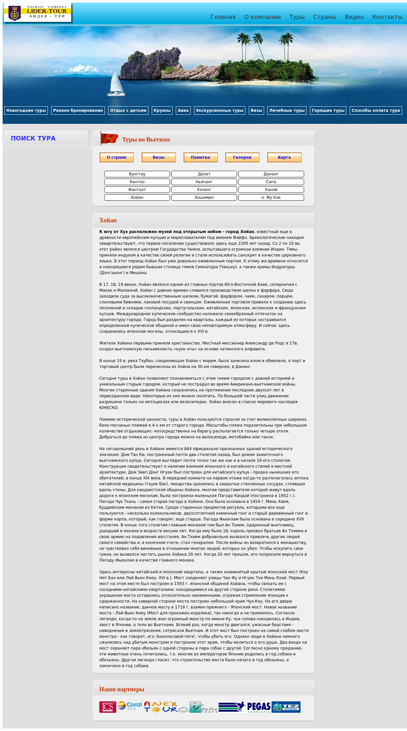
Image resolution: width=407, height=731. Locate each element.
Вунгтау (137, 174)
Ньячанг (204, 182)
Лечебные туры (287, 110)
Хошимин (204, 197)
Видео (354, 16)
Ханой (271, 189)
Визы (256, 110)
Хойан (137, 197)
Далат (204, 174)
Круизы (162, 110)
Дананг (271, 174)
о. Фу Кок (271, 197)
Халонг (204, 189)
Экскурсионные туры (220, 110)
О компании (262, 16)
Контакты (387, 16)
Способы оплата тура (376, 110)
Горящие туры (328, 110)
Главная (223, 16)
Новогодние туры (26, 110)
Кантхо (137, 182)
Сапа (271, 182)
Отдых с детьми (128, 110)
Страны (325, 16)
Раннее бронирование (78, 110)
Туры (297, 16)
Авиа (183, 110)
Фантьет (137, 189)
